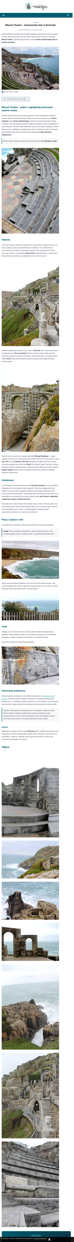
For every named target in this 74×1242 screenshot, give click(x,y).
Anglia (36, 22)
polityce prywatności (40, 1238)
